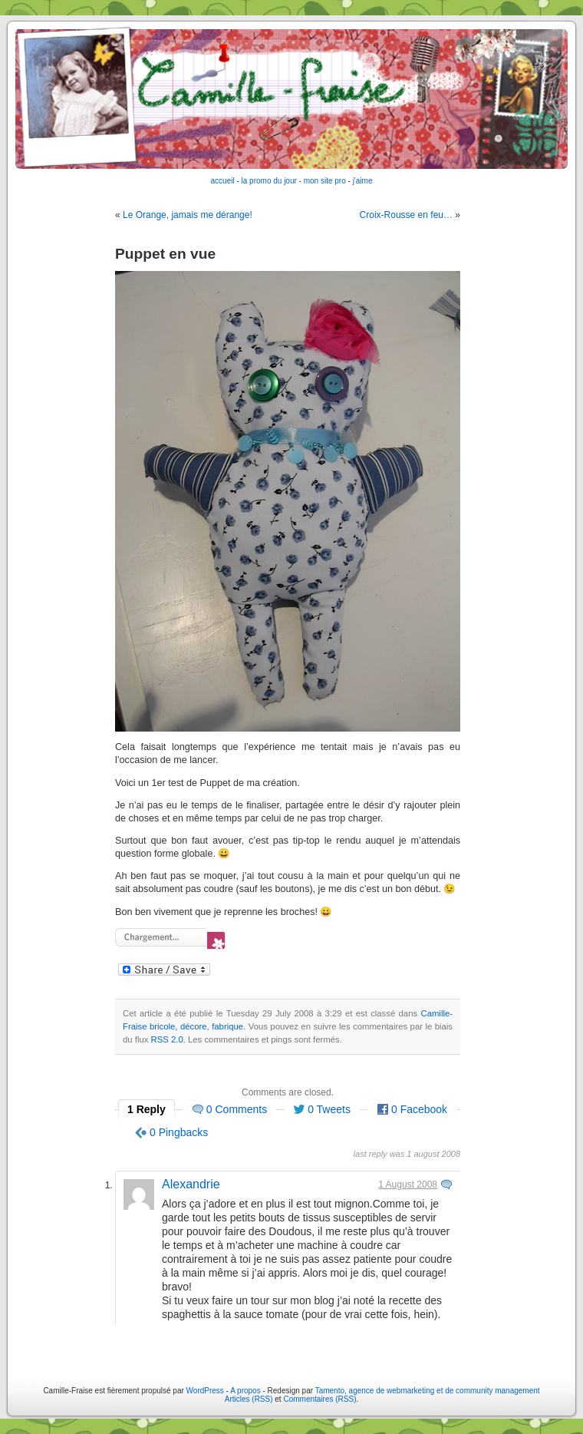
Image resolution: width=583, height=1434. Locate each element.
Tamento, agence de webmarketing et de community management (427, 1390)
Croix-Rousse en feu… (406, 215)
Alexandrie (191, 1184)
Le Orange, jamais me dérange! (187, 215)
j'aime (363, 181)
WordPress (205, 1390)
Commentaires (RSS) (319, 1399)
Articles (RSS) (249, 1399)
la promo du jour (269, 181)
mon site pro (325, 181)
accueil (223, 181)
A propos (246, 1390)
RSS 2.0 (167, 1039)
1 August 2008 (407, 1184)
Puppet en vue (165, 254)
